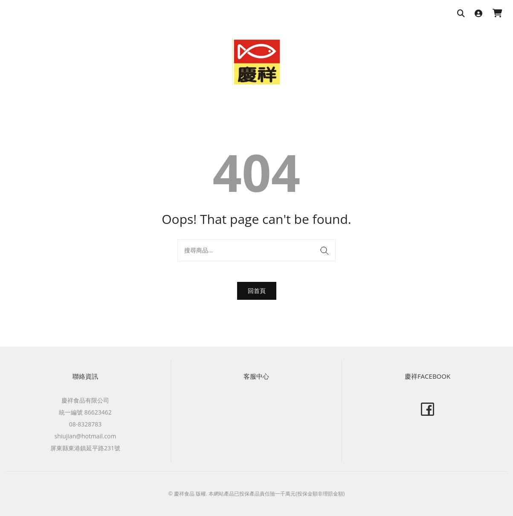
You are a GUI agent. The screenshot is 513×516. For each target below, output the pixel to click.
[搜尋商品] (461, 14)
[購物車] (497, 14)
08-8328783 (85, 424)
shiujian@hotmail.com (85, 436)
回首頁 (257, 291)
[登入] (478, 14)
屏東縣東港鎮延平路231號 (85, 448)
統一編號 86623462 (85, 412)
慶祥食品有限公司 (85, 400)
